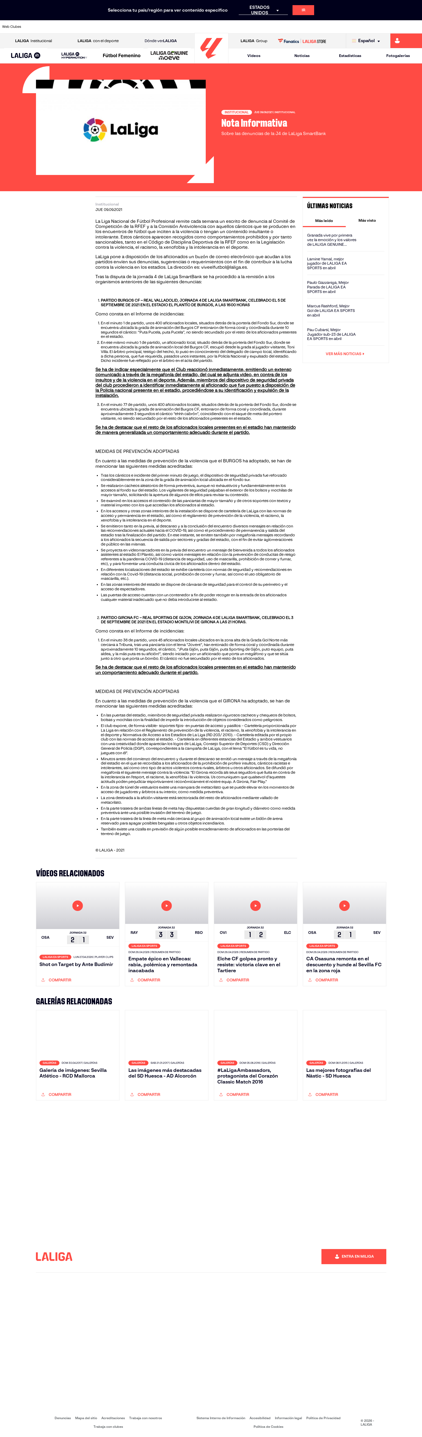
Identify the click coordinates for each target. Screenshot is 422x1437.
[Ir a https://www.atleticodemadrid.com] (57, 27)
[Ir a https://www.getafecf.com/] (156, 27)
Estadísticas (350, 55)
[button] (26, 55)
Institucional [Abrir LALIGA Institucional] (33, 41)
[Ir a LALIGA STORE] (302, 40)
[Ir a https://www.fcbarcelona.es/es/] (137, 27)
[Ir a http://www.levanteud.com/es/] (196, 27)
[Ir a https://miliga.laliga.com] (406, 40)
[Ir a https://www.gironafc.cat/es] (176, 27)
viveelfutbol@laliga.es (224, 267)
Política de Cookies (268, 1426)
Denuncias (63, 1418)
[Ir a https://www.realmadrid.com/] (316, 27)
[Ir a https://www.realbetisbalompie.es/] (296, 27)
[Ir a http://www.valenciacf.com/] (396, 27)
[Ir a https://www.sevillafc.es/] (376, 27)
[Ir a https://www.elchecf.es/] (117, 27)
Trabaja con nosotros (145, 1418)
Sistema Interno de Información (221, 1418)
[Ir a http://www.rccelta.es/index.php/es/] (236, 27)
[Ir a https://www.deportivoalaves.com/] (97, 27)
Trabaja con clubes (108, 1426)
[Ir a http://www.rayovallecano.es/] (216, 27)
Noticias (302, 55)
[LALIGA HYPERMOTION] (74, 55)
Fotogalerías (398, 55)
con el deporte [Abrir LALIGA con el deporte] (98, 41)
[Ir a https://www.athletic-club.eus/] (37, 27)
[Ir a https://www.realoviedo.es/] (336, 27)
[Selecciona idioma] (367, 41)
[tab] (324, 220)
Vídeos (253, 55)
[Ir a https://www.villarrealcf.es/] (416, 27)
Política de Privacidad (323, 1418)
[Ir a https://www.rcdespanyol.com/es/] (256, 27)
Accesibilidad (260, 1418)
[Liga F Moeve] (122, 56)
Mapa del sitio (86, 1418)
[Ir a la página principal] (211, 61)
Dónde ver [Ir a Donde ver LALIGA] (161, 41)
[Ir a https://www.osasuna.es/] (77, 27)
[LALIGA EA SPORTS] (26, 56)
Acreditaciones (113, 1418)
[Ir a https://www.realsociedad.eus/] (356, 27)
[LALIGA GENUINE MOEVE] (169, 56)
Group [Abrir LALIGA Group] (254, 41)
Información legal (288, 1418)
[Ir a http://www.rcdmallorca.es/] (276, 27)
